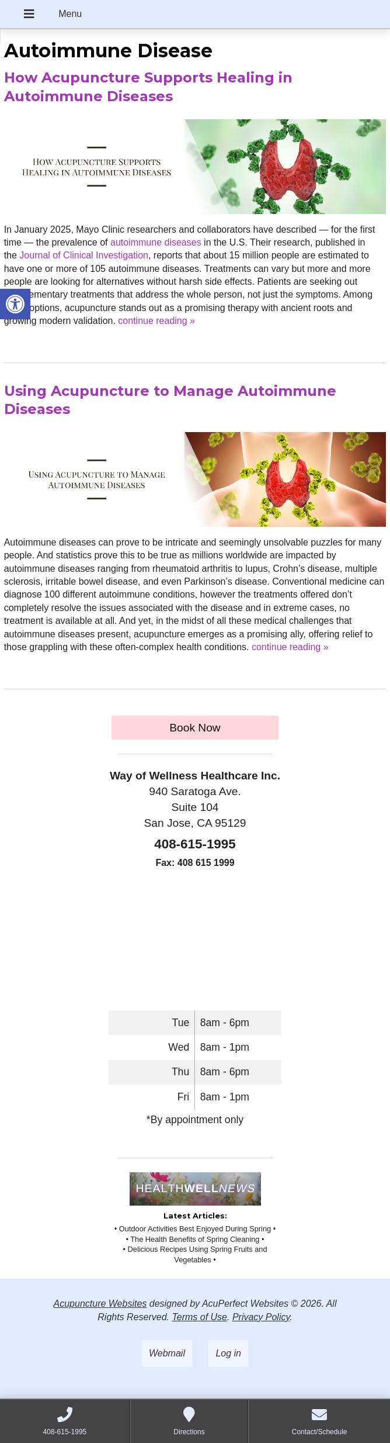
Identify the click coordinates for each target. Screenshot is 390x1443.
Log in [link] (228, 1353)
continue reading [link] (156, 321)
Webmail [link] (167, 1353)
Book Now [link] (194, 728)
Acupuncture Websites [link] (100, 1304)
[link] (15, 304)
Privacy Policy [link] (261, 1317)
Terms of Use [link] (199, 1317)
